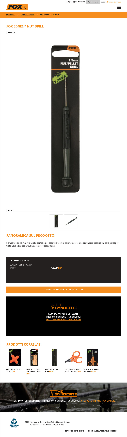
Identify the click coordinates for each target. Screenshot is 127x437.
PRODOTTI (10, 15)
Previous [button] (11, 32)
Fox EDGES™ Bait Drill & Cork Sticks (33, 370)
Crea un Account (114, 2)
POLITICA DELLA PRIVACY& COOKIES (102, 431)
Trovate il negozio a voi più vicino (63, 289)
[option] (63, 121)
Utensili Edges (27, 15)
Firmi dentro (93, 2)
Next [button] (10, 210)
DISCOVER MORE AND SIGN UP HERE (63, 319)
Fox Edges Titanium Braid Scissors (73, 370)
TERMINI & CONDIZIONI (74, 431)
